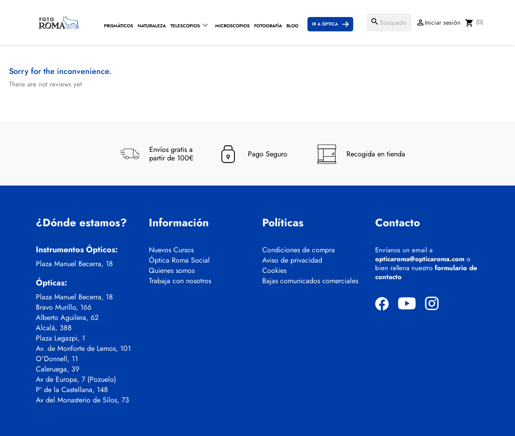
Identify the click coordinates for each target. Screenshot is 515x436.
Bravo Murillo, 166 (63, 307)
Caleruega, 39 (57, 369)
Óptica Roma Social (179, 260)
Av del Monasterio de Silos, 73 (82, 400)
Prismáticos (118, 25)
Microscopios (232, 25)
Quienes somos (172, 270)
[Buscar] (389, 22)
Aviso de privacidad (292, 260)
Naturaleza (152, 25)
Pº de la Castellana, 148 (72, 389)
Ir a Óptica (325, 24)
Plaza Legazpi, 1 (60, 338)
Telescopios (185, 25)
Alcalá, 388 (54, 328)
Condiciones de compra (298, 250)
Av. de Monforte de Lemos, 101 (83, 348)
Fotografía (268, 25)
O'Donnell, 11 (57, 358)
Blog (292, 25)
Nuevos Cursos (171, 250)
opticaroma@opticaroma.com (419, 259)
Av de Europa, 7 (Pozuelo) (76, 379)
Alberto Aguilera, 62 (67, 317)
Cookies (274, 270)
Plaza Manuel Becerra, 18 (74, 263)
